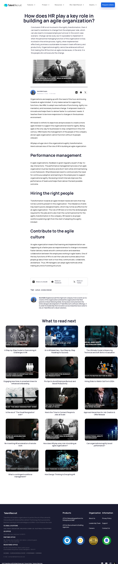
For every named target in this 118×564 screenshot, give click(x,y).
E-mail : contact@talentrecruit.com (14, 557)
